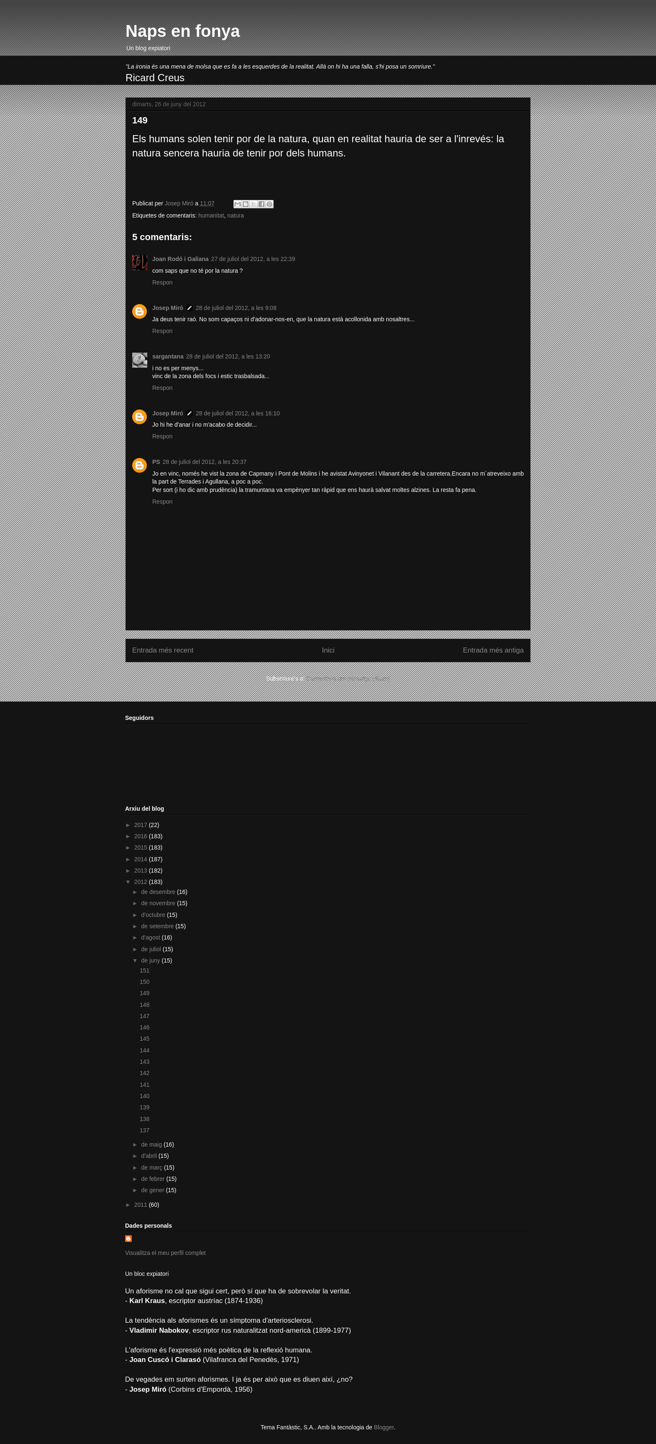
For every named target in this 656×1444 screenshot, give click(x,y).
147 (144, 1016)
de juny (151, 960)
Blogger (384, 1427)
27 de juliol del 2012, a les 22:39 (253, 259)
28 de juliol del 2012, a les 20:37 (205, 461)
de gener (153, 1190)
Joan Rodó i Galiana (180, 259)
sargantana (168, 356)
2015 (141, 847)
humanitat (211, 215)
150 (144, 981)
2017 (141, 825)
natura (235, 215)
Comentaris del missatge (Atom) (348, 678)
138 (144, 1119)
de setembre (158, 926)
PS (156, 461)
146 (144, 1027)
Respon (162, 282)
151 (144, 970)
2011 (141, 1204)
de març (152, 1167)
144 (144, 1050)
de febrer (153, 1178)
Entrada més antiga (493, 650)
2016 (141, 836)
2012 (141, 881)
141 (144, 1084)
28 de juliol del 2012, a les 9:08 (236, 308)
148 (144, 1004)
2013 (141, 870)
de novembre (159, 903)
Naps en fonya (183, 31)
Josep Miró (167, 308)
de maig (152, 1144)
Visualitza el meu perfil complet (165, 1252)
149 (144, 993)
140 (144, 1096)
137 (144, 1130)
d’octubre (154, 914)
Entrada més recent (162, 650)
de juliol (151, 949)
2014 (141, 859)
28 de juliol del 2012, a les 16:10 (238, 413)
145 (144, 1038)
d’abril (149, 1155)
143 (144, 1061)
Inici (328, 650)
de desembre (159, 891)
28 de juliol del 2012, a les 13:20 (228, 356)
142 (144, 1073)
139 (144, 1107)
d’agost (151, 937)
